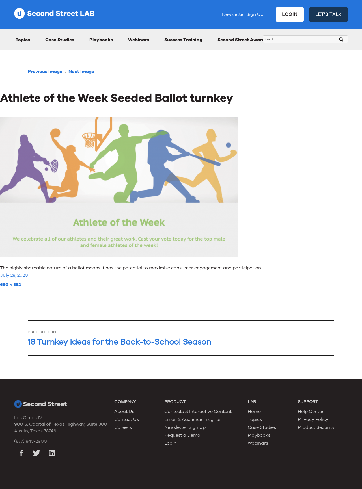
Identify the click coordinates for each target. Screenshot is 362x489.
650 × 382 (10, 285)
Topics (23, 40)
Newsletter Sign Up (242, 14)
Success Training (183, 40)
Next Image (81, 71)
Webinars (138, 40)
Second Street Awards (242, 40)
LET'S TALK (328, 14)
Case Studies (59, 40)
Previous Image (45, 71)
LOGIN (290, 14)
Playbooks (101, 40)
